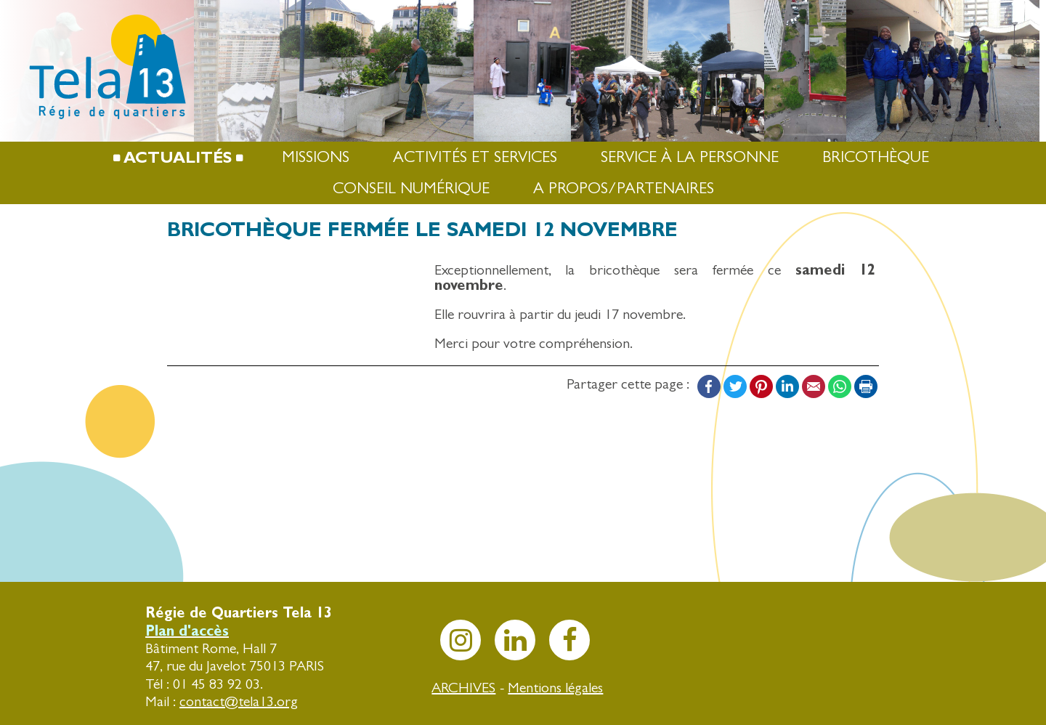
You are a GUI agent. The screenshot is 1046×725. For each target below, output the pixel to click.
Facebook (709, 386)
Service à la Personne (690, 157)
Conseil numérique (411, 188)
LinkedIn (787, 386)
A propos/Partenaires (623, 188)
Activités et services (475, 157)
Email (813, 386)
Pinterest (761, 386)
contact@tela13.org (238, 701)
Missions (315, 157)
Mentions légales (555, 687)
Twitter (735, 386)
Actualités (177, 157)
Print (865, 386)
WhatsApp (839, 386)
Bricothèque (875, 157)
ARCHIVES (463, 687)
